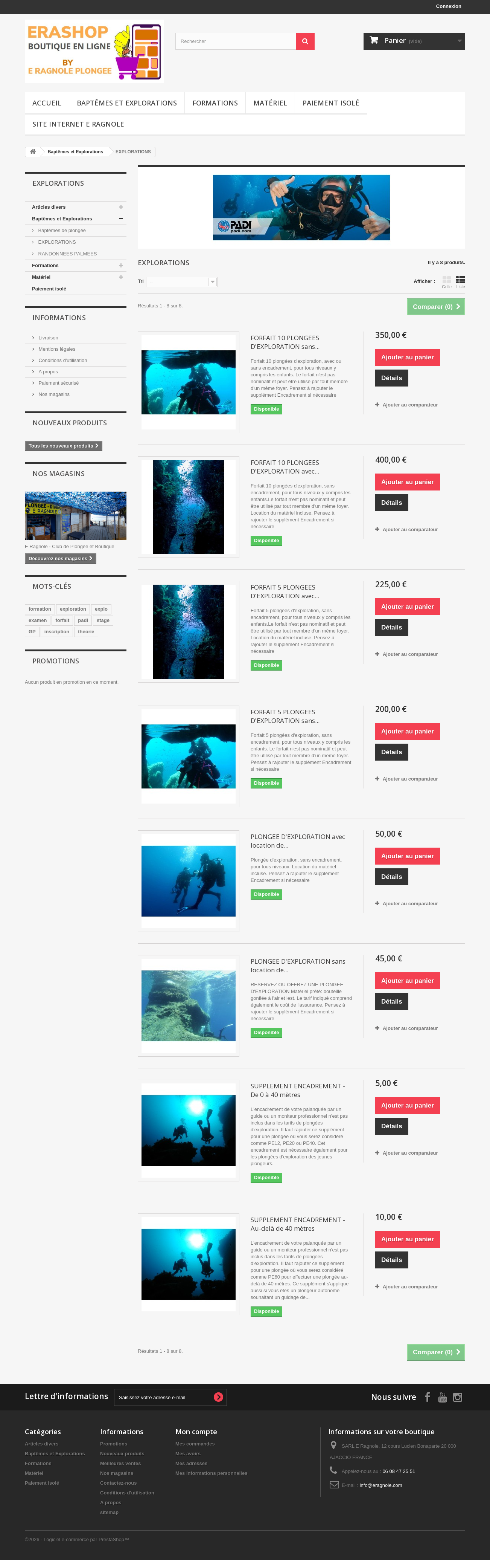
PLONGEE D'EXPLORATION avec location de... (298, 841)
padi (83, 620)
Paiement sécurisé (58, 383)
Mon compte (196, 1431)
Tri (141, 281)
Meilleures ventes (120, 1463)
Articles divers (49, 207)
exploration (73, 609)
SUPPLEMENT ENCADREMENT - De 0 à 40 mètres (298, 1090)
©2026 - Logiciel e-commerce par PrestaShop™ (77, 1539)
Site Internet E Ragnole (78, 123)
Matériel (270, 102)
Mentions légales (56, 349)
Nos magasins (53, 394)
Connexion (448, 6)
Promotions (55, 660)
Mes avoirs (188, 1453)
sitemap (109, 1512)
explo (101, 609)
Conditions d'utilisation (62, 360)
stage (103, 620)
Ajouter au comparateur (410, 405)
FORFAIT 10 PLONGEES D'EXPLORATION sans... (285, 342)
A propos (47, 371)
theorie (86, 631)
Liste (460, 282)
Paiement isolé (331, 102)
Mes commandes (195, 1444)
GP (32, 631)
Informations (59, 317)
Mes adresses (191, 1463)
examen (38, 620)
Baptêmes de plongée (61, 230)
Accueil (46, 102)
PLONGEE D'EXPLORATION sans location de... (298, 965)
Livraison (47, 338)
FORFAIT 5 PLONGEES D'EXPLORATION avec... (285, 591)
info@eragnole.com (381, 1485)
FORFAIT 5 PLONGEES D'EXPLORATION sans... (285, 716)
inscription (56, 631)
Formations (215, 102)
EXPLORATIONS (56, 242)
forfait (62, 620)
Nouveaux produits (69, 422)
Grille (447, 282)
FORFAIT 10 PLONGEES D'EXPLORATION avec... (285, 466)
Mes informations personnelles (211, 1473)
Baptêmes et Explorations (127, 102)
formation (40, 609)
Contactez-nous (118, 1483)
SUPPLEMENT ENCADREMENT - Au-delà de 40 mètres (298, 1224)
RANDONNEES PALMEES (67, 254)
